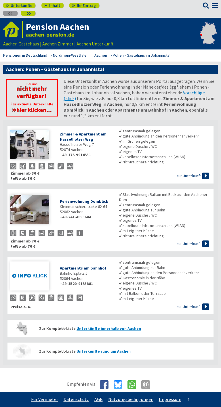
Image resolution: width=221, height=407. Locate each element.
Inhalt (52, 5)
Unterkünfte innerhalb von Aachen (109, 328)
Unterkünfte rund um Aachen (104, 351)
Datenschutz (76, 399)
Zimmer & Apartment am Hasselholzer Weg (83, 136)
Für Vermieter (44, 399)
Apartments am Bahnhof (83, 268)
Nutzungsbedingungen (130, 399)
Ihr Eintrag (84, 5)
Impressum (170, 399)
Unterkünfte (19, 5)
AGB (98, 399)
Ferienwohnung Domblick (84, 201)
